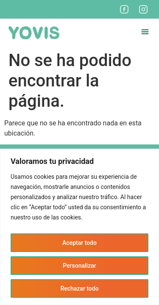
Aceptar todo (79, 242)
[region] (79, 227)
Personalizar (79, 265)
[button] (145, 33)
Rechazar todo (79, 288)
